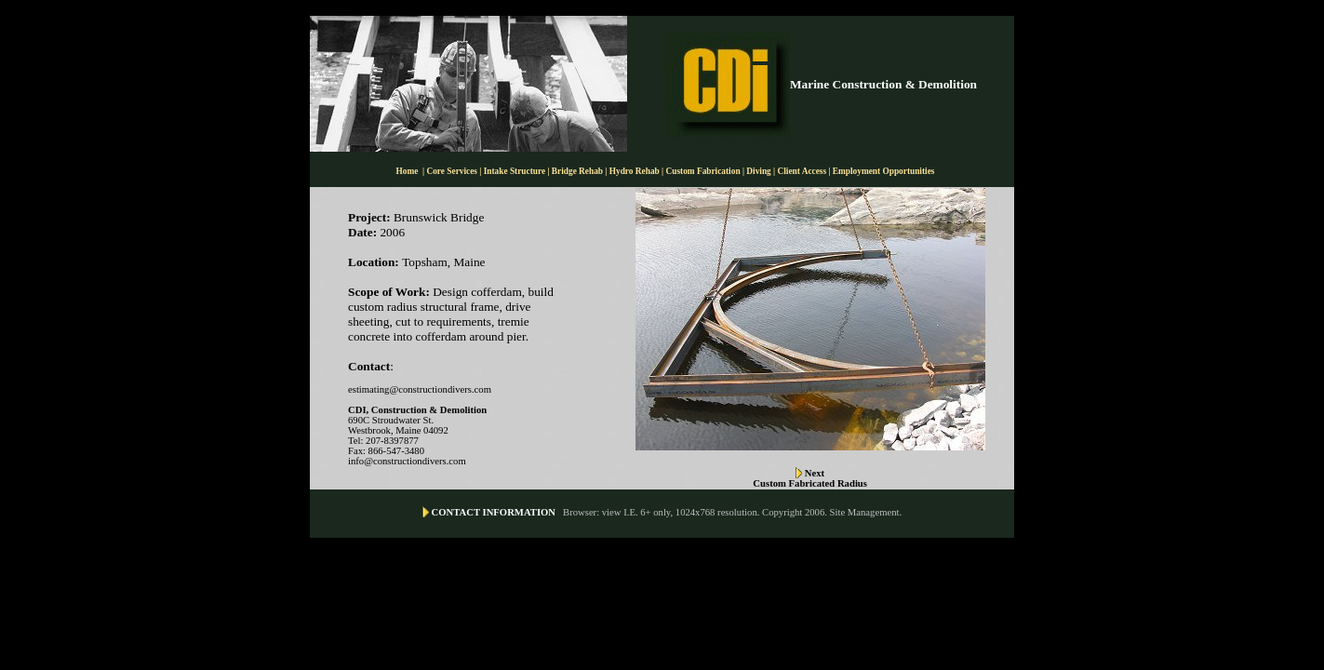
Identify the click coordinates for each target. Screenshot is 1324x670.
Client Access (802, 171)
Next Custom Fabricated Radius (810, 478)
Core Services (452, 171)
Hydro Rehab (634, 171)
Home (407, 171)
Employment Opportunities (884, 171)
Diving (758, 171)
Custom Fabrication (704, 171)
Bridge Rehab (579, 171)
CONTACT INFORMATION (494, 512)
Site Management (865, 512)
